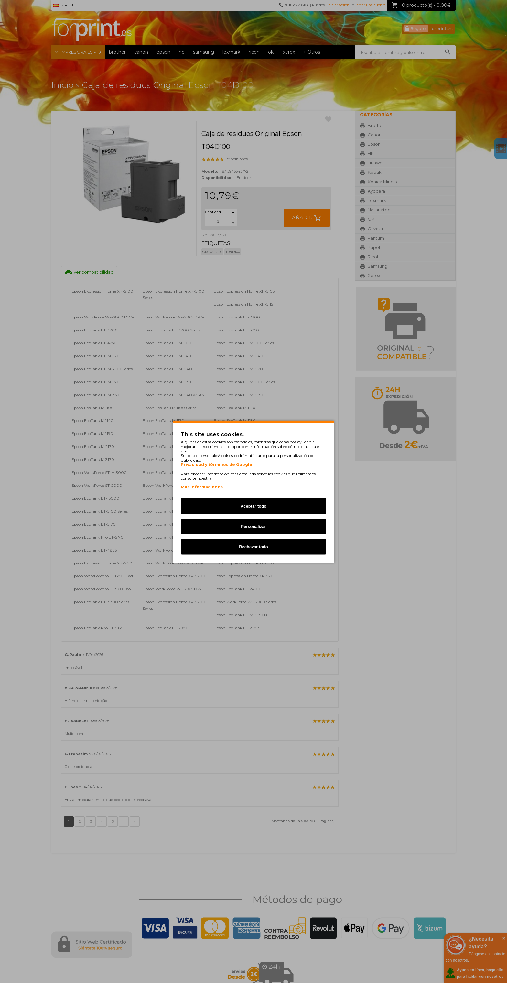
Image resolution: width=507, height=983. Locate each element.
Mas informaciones (202, 486)
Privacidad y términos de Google (216, 464)
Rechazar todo (253, 546)
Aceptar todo (253, 505)
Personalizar (253, 526)
